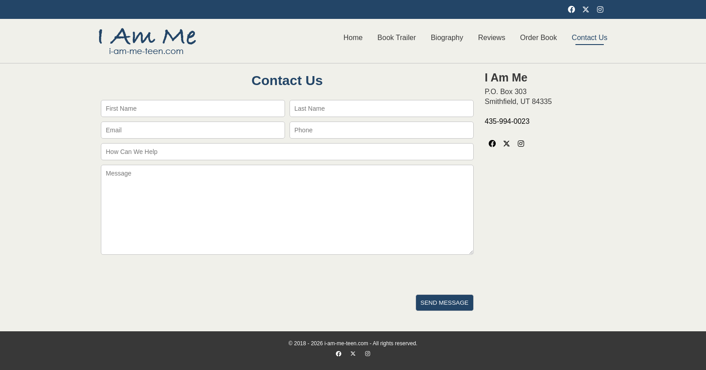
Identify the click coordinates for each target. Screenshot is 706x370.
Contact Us (589, 37)
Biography (447, 37)
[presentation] (167, 274)
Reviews (491, 37)
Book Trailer (396, 37)
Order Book (538, 37)
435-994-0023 (507, 121)
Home (353, 37)
